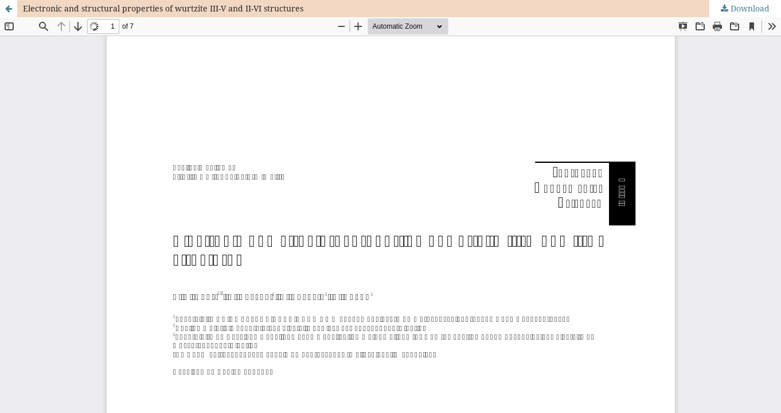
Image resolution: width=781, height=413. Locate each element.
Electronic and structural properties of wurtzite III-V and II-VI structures (163, 8)
